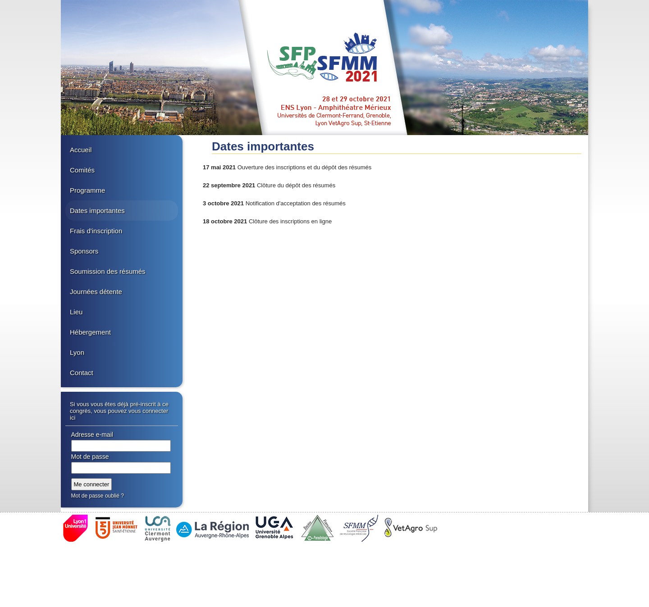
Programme (87, 190)
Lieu (76, 312)
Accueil (80, 150)
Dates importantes (97, 210)
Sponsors (84, 251)
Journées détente (96, 291)
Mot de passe (90, 456)
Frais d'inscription (96, 231)
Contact (81, 372)
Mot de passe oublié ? (97, 496)
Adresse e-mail (92, 434)
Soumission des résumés (108, 271)
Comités (82, 170)
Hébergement (90, 332)
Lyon (77, 352)
